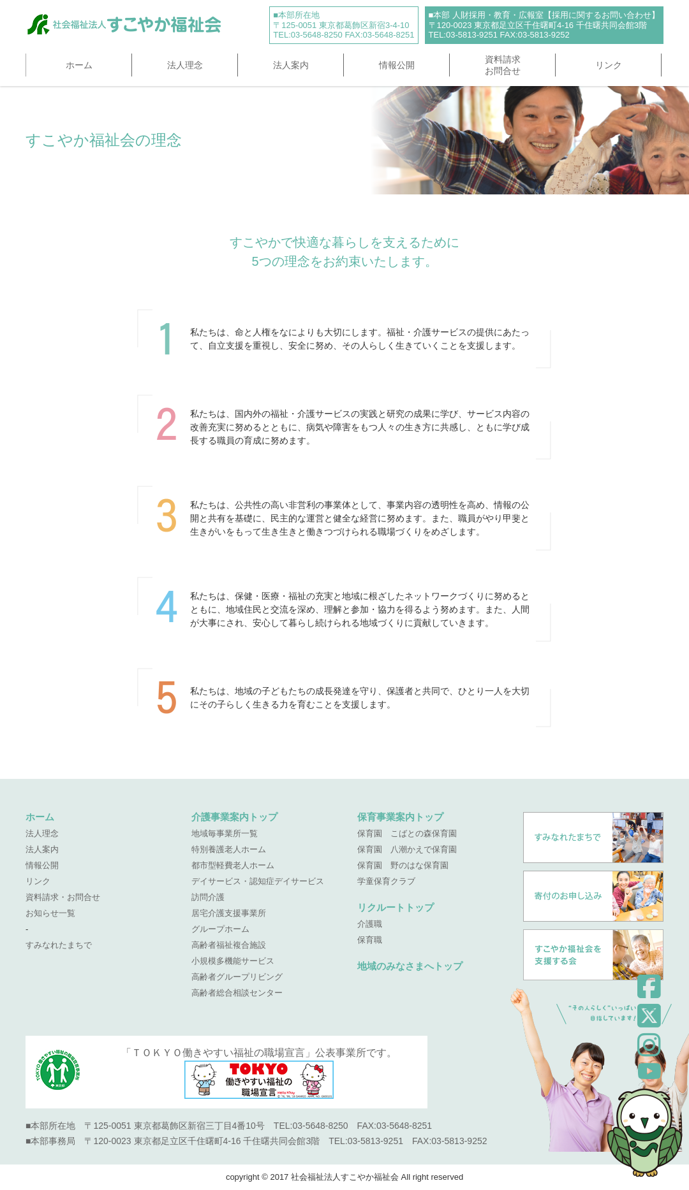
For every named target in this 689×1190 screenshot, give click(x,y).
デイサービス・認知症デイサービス (257, 881)
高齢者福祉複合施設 (228, 945)
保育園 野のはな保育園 (402, 865)
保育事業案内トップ (400, 816)
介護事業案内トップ (234, 816)
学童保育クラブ (386, 881)
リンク (608, 65)
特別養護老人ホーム (228, 849)
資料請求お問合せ (503, 65)
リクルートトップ (395, 907)
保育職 (369, 940)
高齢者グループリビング (237, 977)
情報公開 (397, 65)
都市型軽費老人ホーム (232, 865)
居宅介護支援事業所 (228, 913)
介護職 (369, 924)
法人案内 (291, 65)
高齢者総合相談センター (237, 993)
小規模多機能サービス (232, 961)
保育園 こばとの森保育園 (407, 833)
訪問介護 (208, 897)
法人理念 (185, 65)
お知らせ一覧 (50, 913)
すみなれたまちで (59, 945)
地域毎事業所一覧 (224, 833)
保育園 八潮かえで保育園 (407, 849)
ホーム (79, 65)
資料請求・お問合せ (63, 897)
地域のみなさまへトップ (410, 966)
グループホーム (220, 929)
